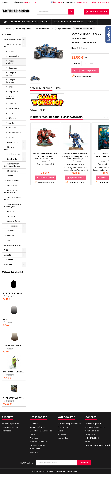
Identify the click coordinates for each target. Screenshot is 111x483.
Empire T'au (14, 91)
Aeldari (12, 123)
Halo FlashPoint (14, 180)
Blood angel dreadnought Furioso (45, 157)
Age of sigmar (13, 142)
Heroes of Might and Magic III (12, 205)
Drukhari (12, 127)
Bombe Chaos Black (14, 293)
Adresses (62, 434)
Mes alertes (63, 438)
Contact (5, 2)
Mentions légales (37, 427)
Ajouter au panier (85, 70)
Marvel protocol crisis (12, 198)
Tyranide (12, 103)
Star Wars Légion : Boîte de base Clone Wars (14, 398)
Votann (12, 137)
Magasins (34, 452)
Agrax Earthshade (13, 346)
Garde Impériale (10, 97)
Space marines (10, 62)
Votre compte (66, 417)
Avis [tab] (58, 88)
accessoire (14, 56)
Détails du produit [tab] (41, 88)
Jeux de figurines (19, 21)
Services (91, 21)
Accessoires (12, 226)
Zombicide (12, 159)
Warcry (10, 211)
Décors (10, 240)
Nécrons (12, 118)
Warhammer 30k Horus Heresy (12, 165)
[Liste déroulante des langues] (58, 2)
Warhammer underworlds (11, 191)
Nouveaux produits (10, 423)
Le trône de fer (13, 154)
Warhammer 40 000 (12, 45)
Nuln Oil (7, 319)
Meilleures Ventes (12, 271)
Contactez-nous (37, 445)
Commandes (64, 427)
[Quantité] (86, 63)
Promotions (7, 431)
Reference (76, 38)
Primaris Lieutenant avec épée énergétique (75, 157)
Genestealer (14, 108)
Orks (11, 113)
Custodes (13, 68)
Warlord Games (14, 221)
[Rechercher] (55, 12)
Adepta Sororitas (10, 80)
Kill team (11, 216)
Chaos (11, 87)
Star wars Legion (10, 148)
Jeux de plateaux (41, 21)
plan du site (35, 448)
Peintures (11, 230)
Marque (75, 42)
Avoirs (60, 431)
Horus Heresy (15, 132)
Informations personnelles (69, 423)
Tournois (78, 21)
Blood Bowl (12, 185)
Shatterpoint (12, 171)
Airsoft (65, 21)
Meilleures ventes (10, 427)
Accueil (6, 34)
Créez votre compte (100, 2)
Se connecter (81, 2)
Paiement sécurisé (38, 441)
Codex (11, 51)
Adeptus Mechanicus (11, 73)
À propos (34, 438)
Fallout (10, 175)
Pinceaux (11, 235)
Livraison (34, 423)
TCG (55, 21)
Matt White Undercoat (14, 372)
